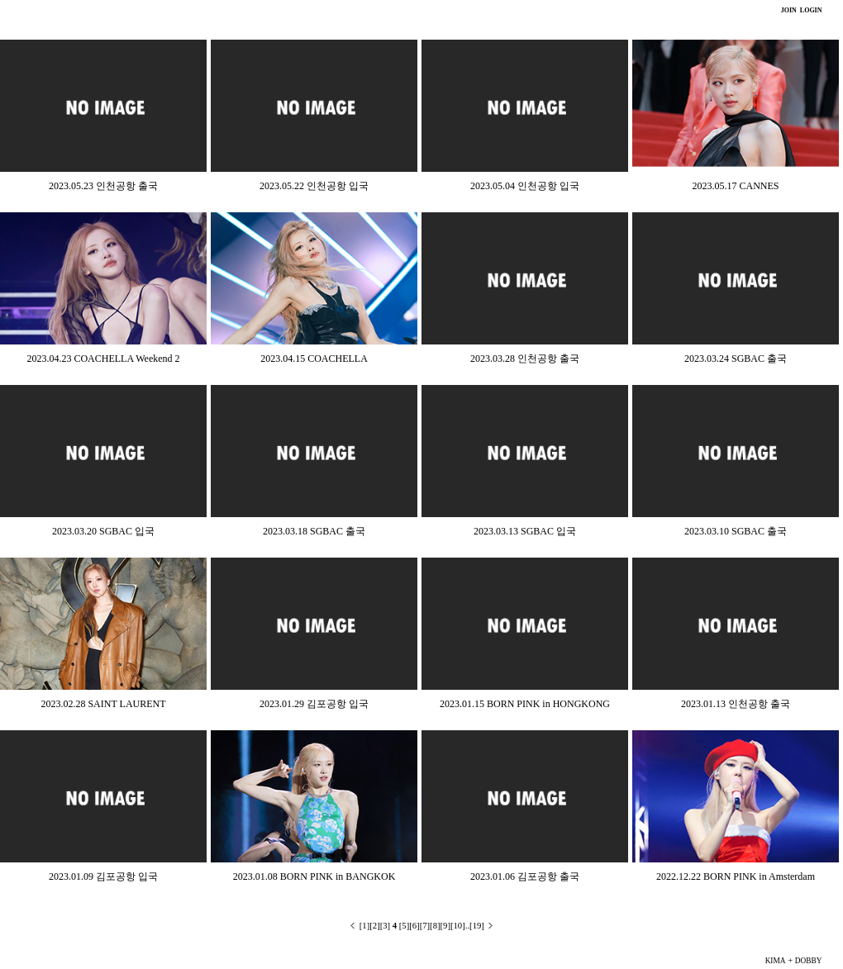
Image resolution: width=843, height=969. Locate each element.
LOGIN (810, 10)
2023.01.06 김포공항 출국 (524, 876)
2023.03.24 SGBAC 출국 (735, 358)
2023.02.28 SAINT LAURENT (102, 704)
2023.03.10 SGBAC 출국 (735, 531)
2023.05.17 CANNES (735, 186)
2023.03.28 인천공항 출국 (524, 358)
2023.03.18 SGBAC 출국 (314, 531)
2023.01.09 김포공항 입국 (103, 876)
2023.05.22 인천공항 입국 (314, 186)
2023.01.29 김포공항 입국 (314, 704)
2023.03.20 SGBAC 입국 (103, 531)
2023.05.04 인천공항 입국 (524, 186)
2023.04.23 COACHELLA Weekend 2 (102, 358)
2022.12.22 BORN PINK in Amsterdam (735, 876)
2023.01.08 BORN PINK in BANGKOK (314, 876)
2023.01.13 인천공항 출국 (735, 704)
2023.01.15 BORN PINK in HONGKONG (525, 704)
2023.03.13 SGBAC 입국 (525, 531)
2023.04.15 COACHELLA (314, 358)
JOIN (789, 10)
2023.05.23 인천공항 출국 (103, 186)
